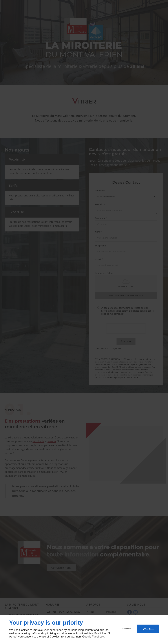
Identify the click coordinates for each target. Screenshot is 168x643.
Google (86, 636)
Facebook (98, 636)
